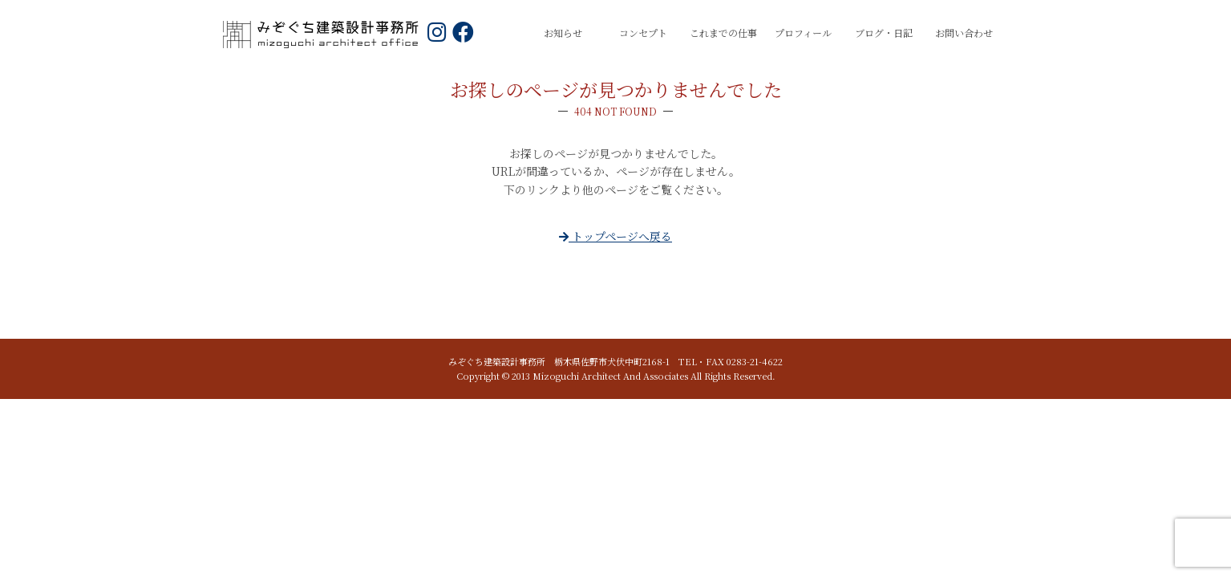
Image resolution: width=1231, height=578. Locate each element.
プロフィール (803, 32)
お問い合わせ (964, 32)
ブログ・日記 (884, 32)
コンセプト (643, 32)
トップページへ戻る (615, 236)
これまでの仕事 (723, 32)
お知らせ (563, 32)
